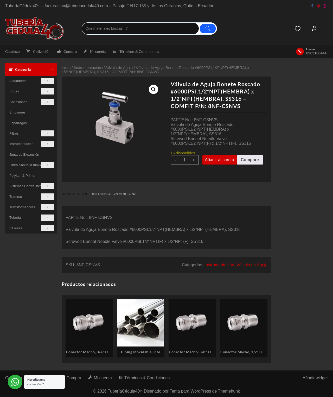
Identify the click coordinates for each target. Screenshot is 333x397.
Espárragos (18, 123)
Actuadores (31, 81)
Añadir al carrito (219, 159)
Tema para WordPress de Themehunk (205, 391)
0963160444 (316, 53)
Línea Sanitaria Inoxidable (31, 165)
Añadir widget (315, 378)
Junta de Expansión (24, 154)
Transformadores (31, 207)
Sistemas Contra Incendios (31, 186)
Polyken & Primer (22, 176)
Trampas (31, 196)
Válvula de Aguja (118, 68)
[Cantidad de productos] (184, 160)
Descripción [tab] (74, 194)
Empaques (17, 112)
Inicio (66, 68)
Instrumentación (31, 144)
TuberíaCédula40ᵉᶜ (125, 391)
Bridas (31, 91)
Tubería (31, 217)
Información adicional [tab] (115, 194)
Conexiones (31, 102)
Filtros (31, 133)
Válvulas (31, 228)
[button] (153, 89)
